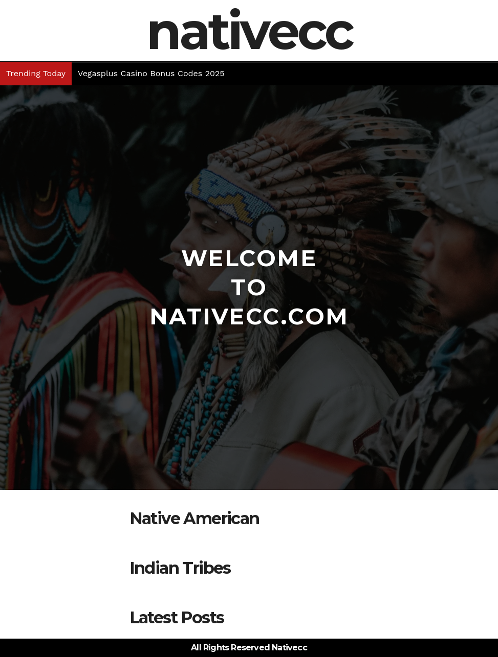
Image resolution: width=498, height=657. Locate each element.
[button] (491, 73)
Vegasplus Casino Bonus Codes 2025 (151, 73)
